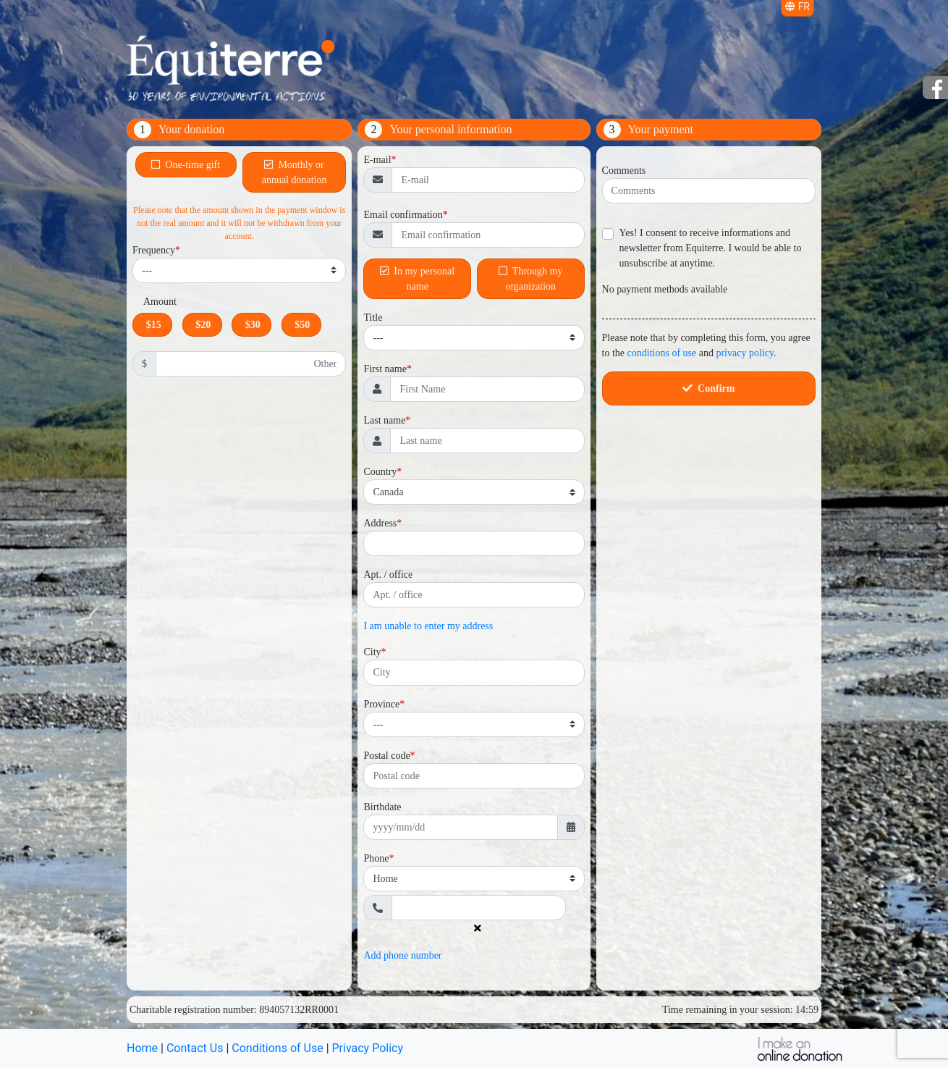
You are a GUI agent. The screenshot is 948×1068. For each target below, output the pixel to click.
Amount (160, 301)
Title (372, 317)
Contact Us (195, 1048)
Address (380, 523)
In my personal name (417, 279)
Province (381, 704)
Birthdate (382, 807)
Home (142, 1048)
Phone (376, 858)
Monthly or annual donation (294, 172)
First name (385, 368)
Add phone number (402, 955)
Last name (384, 420)
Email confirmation (402, 214)
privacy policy (745, 353)
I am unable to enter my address (428, 626)
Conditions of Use (277, 1048)
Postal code (386, 755)
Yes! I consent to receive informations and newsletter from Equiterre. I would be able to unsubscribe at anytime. (710, 248)
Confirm (708, 388)
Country (380, 471)
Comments (624, 170)
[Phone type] (473, 878)
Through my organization (530, 279)
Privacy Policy (368, 1048)
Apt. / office (387, 574)
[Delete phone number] (474, 928)
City (372, 652)
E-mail (377, 159)
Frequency (153, 250)
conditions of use (662, 353)
